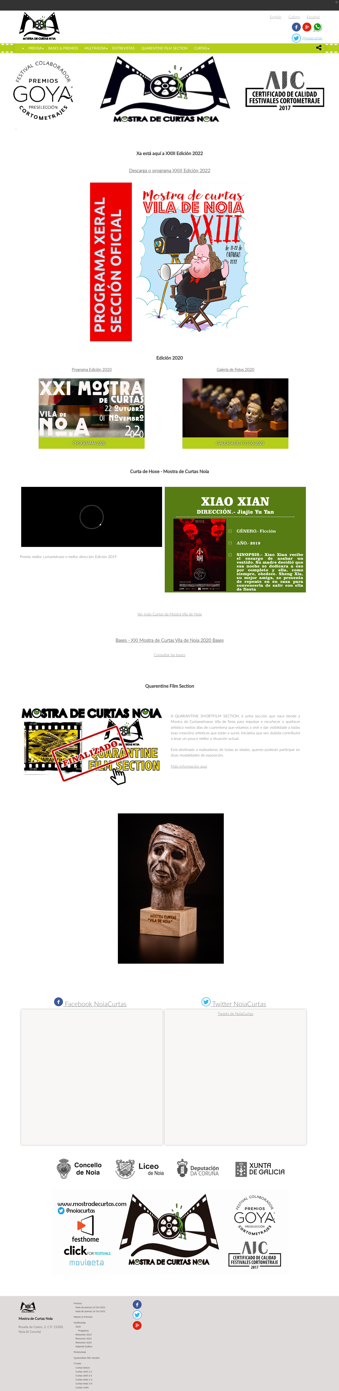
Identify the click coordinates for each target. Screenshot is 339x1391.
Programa (83, 1330)
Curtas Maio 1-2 (83, 1379)
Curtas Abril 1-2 (83, 1371)
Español (313, 17)
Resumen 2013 (83, 1334)
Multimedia (95, 48)
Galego (294, 17)
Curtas (200, 48)
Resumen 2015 (83, 1342)
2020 (78, 1326)
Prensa (35, 48)
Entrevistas (123, 48)
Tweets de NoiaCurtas (235, 1013)
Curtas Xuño (82, 1387)
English (275, 17)
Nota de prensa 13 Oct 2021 (90, 1307)
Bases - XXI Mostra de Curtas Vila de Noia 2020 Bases (169, 640)
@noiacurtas (312, 38)
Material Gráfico (83, 1346)
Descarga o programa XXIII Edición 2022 (169, 170)
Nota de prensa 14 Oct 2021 (90, 1311)
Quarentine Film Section (164, 48)
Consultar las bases (169, 655)
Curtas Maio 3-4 (83, 1383)
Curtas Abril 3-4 (83, 1375)
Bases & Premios (63, 48)
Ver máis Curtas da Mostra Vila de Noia (169, 614)
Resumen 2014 (83, 1338)
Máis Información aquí (189, 766)
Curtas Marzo (82, 1367)
